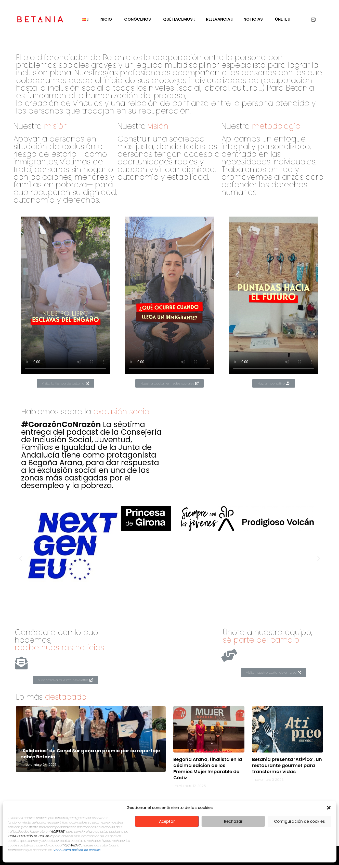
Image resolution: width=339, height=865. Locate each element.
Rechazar (233, 821)
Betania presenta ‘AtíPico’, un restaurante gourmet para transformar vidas (287, 765)
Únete (281, 19)
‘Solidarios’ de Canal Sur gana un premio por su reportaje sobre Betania (90, 753)
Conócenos (137, 19)
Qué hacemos (178, 19)
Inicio (105, 19)
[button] (328, 807)
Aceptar (167, 821)
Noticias (253, 19)
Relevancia (218, 19)
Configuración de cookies (299, 821)
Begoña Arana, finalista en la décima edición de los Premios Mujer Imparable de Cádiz (207, 768)
